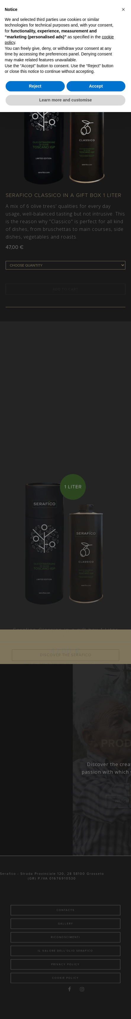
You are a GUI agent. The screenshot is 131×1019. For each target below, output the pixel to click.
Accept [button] (96, 86)
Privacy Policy (65, 981)
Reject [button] (35, 86)
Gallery (65, 941)
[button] (123, 9)
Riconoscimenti (65, 954)
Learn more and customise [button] (65, 100)
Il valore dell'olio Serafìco (65, 968)
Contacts (65, 927)
